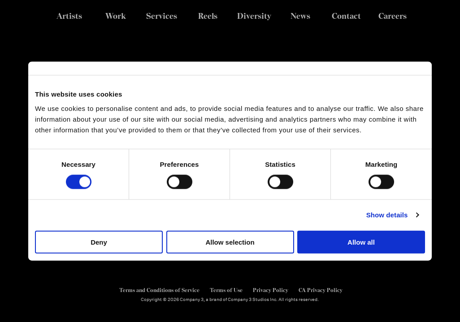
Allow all (361, 242)
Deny (99, 242)
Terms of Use (226, 290)
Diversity (254, 16)
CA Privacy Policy (321, 290)
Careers (392, 16)
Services (161, 16)
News (300, 16)
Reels (207, 16)
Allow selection (229, 242)
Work (115, 16)
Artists (69, 16)
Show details (387, 215)
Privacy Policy (270, 290)
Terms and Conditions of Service (159, 290)
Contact (346, 16)
